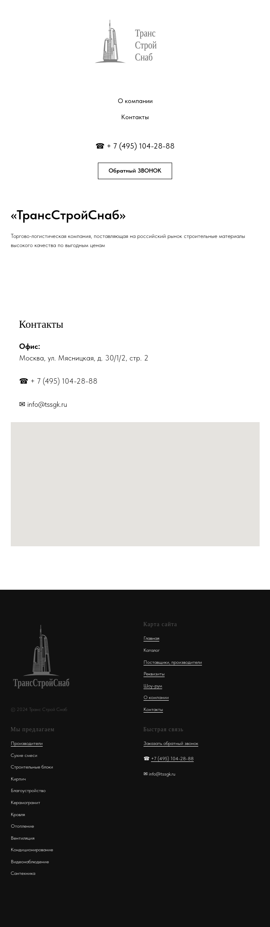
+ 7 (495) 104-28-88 (141, 146)
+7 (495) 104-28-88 (172, 758)
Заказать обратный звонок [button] (171, 743)
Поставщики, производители (173, 662)
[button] (135, 171)
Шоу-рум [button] (153, 686)
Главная (151, 638)
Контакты (135, 117)
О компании (135, 101)
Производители (27, 743)
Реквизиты (154, 674)
